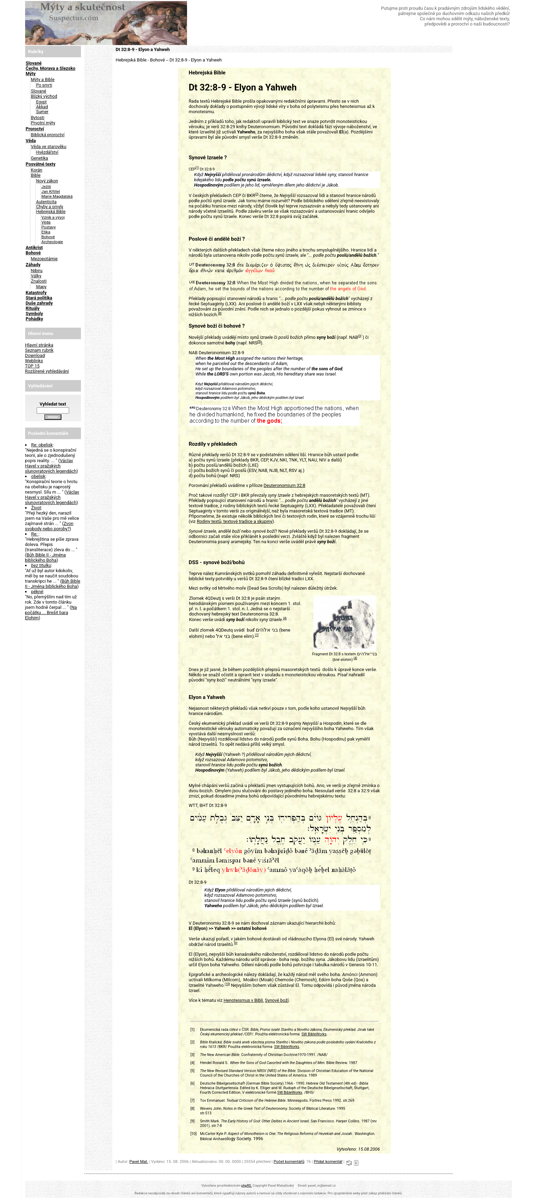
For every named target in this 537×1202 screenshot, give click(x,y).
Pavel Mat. (138, 1161)
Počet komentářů (289, 1161)
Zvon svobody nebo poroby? (49, 526)
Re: (34, 534)
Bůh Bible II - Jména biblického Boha (45, 557)
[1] (197, 167)
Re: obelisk (42, 444)
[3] (359, 336)
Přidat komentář (328, 1161)
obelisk (38, 476)
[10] (227, 984)
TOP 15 (32, 366)
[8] (220, 313)
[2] (257, 194)
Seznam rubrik (39, 350)
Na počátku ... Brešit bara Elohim (51, 612)
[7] (257, 635)
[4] (284, 618)
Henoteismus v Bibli (243, 1000)
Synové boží (277, 1000)
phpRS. (246, 1185)
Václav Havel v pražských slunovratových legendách (51, 466)
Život (36, 507)
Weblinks (34, 360)
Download (35, 355)
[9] (235, 943)
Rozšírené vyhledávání (47, 371)
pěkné (37, 591)
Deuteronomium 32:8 (284, 485)
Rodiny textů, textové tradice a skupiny (235, 521)
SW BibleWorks (314, 1034)
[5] (259, 341)
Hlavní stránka (39, 345)
